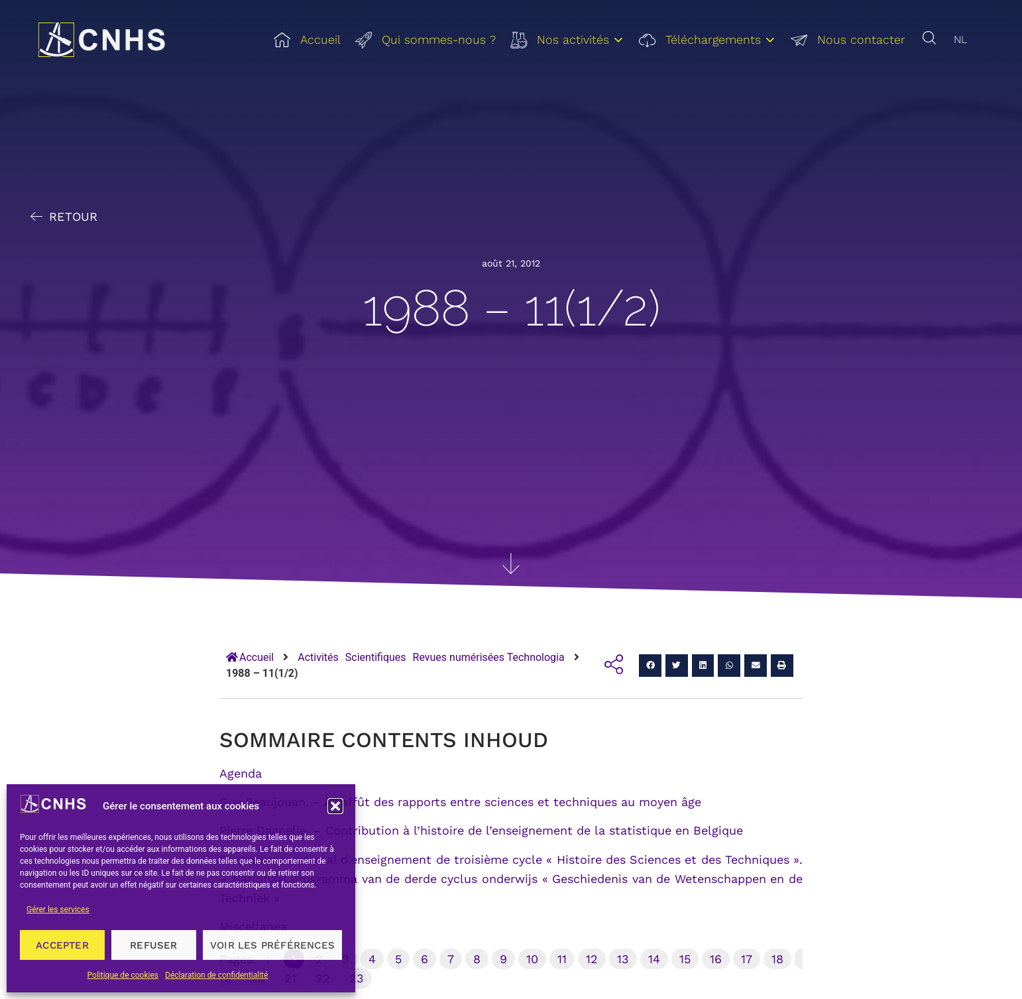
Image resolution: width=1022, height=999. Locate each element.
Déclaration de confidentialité (216, 975)
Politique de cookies (122, 975)
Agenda (240, 773)
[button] (335, 806)
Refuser (153, 945)
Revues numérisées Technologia (489, 657)
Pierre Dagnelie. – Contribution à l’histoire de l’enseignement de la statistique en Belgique (481, 830)
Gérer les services (58, 909)
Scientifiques (375, 657)
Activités (318, 657)
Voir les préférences (272, 945)
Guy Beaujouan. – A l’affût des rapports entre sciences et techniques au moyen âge (460, 802)
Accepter (62, 945)
